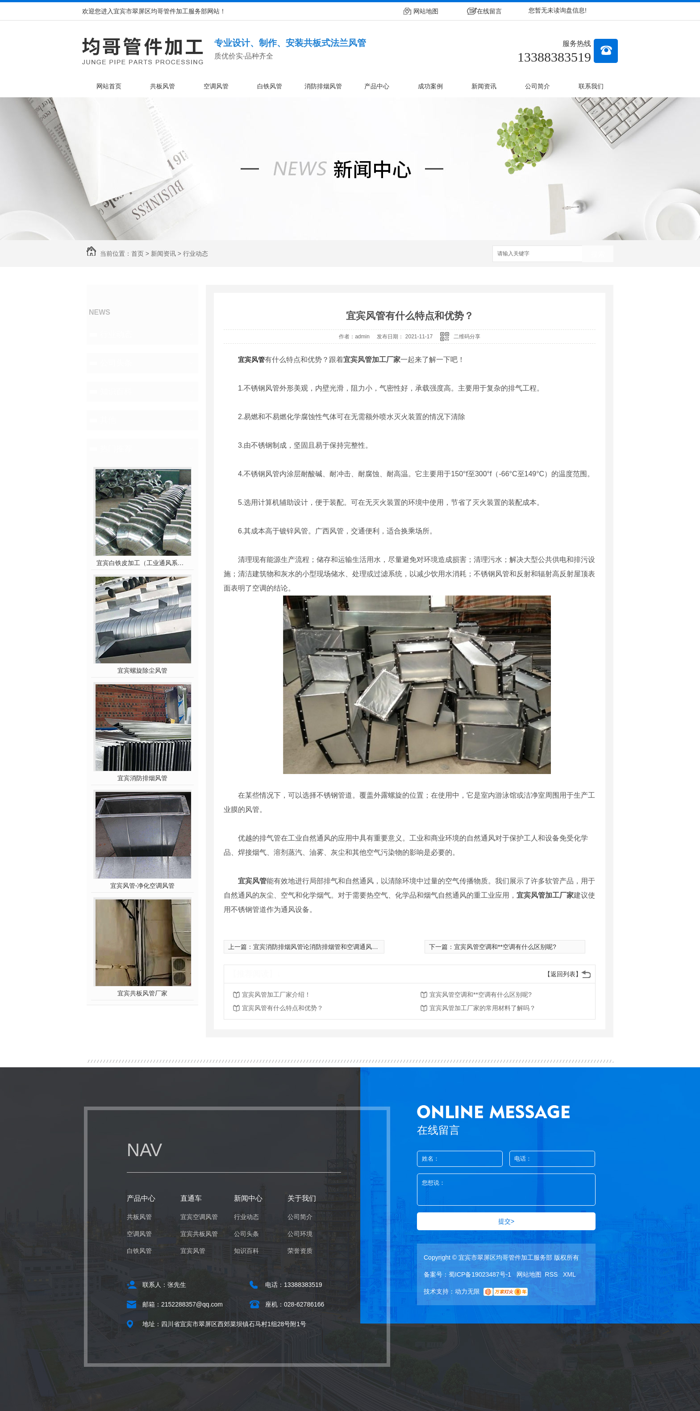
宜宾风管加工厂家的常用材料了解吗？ (482, 1007)
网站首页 (108, 86)
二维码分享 (467, 336)
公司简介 (537, 86)
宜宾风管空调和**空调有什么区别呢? (505, 946)
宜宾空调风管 (199, 1216)
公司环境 (300, 1233)
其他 (108, 420)
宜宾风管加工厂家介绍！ (276, 994)
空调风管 (216, 86)
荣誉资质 (300, 1250)
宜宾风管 (251, 359)
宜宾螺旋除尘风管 (142, 670)
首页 (137, 253)
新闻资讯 (483, 86)
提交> (506, 1221)
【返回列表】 (563, 974)
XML (569, 1274)
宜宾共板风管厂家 (142, 993)
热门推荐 (116, 448)
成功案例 (430, 86)
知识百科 (116, 391)
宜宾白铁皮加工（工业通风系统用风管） (142, 562)
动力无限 (467, 1291)
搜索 (598, 254)
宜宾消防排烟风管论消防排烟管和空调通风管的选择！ (328, 946)
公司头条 (116, 362)
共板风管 (162, 86)
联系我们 (591, 86)
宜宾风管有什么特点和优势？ (282, 1007)
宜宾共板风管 (199, 1233)
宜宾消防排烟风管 (142, 778)
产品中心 (376, 86)
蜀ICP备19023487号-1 (480, 1274)
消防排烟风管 (323, 86)
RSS (552, 1274)
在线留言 (489, 11)
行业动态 (195, 253)
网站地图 (425, 11)
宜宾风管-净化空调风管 (142, 885)
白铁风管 (269, 86)
